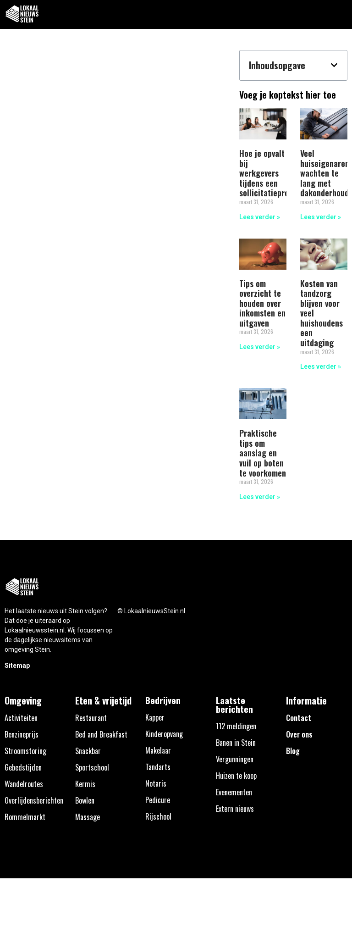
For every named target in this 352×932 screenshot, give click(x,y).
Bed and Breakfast (101, 734)
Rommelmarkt (25, 816)
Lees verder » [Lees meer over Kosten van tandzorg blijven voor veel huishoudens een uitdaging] (320, 366)
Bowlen (84, 800)
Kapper (155, 717)
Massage (87, 816)
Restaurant (91, 717)
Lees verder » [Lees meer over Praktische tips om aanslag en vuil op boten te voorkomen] (259, 496)
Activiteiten (21, 717)
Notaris (155, 783)
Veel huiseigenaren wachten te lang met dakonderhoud (324, 173)
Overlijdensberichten (34, 800)
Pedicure (157, 799)
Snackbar (88, 750)
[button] (339, 14)
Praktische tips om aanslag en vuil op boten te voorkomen (262, 452)
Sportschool (92, 767)
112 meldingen (236, 726)
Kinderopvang (164, 733)
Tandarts (157, 766)
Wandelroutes (24, 783)
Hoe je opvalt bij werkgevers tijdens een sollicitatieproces (270, 173)
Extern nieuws (235, 808)
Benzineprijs (21, 734)
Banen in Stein (236, 742)
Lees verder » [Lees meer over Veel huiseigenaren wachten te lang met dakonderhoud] (320, 217)
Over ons (299, 734)
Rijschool (158, 816)
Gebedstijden (23, 767)
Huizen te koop (236, 775)
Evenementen (234, 792)
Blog (293, 750)
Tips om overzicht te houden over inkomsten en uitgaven (262, 303)
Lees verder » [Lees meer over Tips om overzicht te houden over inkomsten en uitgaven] (259, 346)
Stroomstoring (25, 750)
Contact (298, 717)
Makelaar (158, 750)
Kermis (85, 783)
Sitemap (17, 665)
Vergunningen (234, 759)
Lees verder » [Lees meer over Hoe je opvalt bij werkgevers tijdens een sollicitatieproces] (259, 217)
